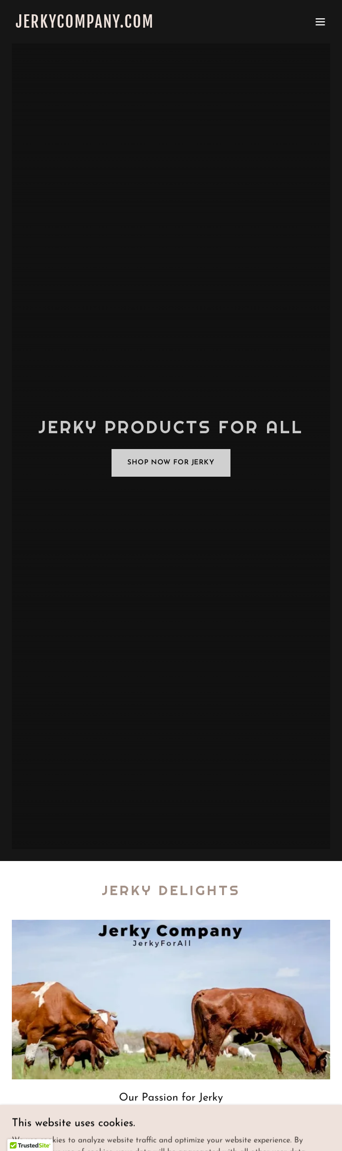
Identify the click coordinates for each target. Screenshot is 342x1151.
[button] (320, 22)
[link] (123, 26)
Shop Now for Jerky (171, 462)
